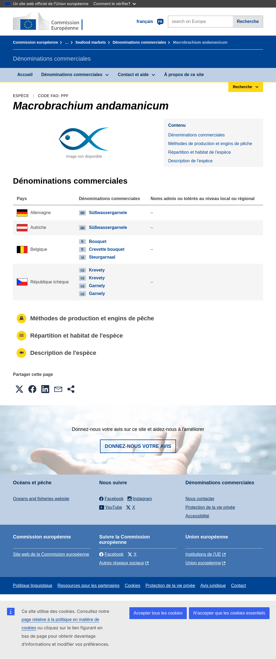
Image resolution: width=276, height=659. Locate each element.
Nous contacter (200, 498)
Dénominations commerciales (139, 42)
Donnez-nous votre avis (138, 446)
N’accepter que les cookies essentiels (229, 613)
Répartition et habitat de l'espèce (199, 152)
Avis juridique (213, 585)
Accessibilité (197, 516)
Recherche (248, 21)
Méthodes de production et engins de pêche (210, 143)
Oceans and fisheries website (41, 498)
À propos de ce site (184, 74)
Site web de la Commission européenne (51, 554)
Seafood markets (90, 42)
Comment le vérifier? (114, 3)
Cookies (132, 585)
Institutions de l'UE (203, 554)
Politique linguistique (32, 585)
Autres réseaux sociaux (121, 563)
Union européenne (203, 563)
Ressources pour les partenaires (88, 585)
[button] (19, 389)
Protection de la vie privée (210, 507)
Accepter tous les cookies (158, 613)
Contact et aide (133, 74)
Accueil (25, 74)
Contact (238, 585)
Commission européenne (35, 42)
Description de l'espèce (190, 161)
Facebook (111, 554)
